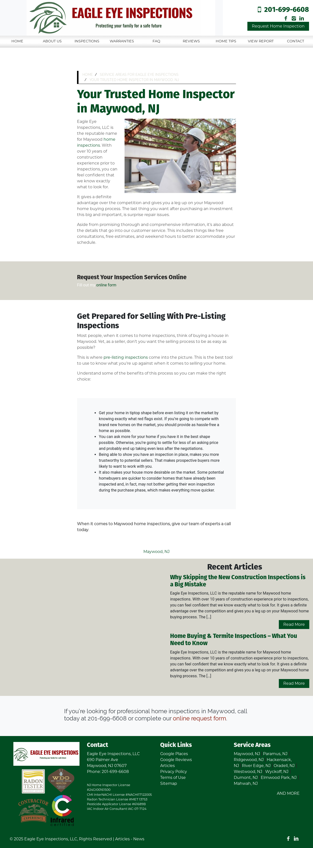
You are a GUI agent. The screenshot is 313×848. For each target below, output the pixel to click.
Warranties (122, 41)
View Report (261, 41)
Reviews (191, 41)
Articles (167, 765)
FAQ (156, 41)
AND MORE (288, 793)
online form (106, 285)
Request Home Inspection (278, 26)
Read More (294, 624)
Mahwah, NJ (246, 783)
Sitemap (168, 783)
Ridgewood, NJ (249, 759)
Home (17, 41)
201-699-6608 (286, 10)
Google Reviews (176, 759)
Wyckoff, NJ (276, 771)
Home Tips (226, 41)
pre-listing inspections (126, 357)
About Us (52, 41)
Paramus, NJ (275, 753)
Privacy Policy (173, 771)
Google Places (174, 753)
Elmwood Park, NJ (279, 777)
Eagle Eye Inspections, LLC (50, 839)
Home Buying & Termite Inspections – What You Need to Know (233, 640)
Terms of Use (173, 777)
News (138, 839)
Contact (295, 41)
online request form (199, 718)
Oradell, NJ (284, 765)
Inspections (87, 41)
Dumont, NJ (246, 777)
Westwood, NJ (248, 771)
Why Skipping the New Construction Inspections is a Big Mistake (238, 581)
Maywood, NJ (156, 551)
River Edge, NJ (256, 765)
